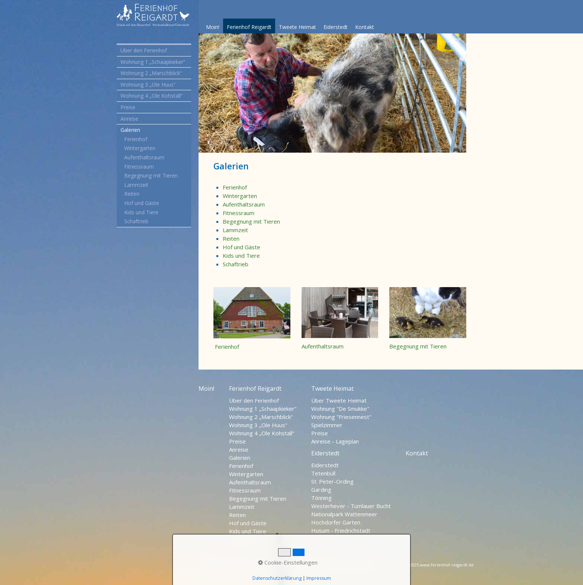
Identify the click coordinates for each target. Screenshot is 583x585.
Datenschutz (245, 565)
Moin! (212, 26)
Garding (321, 489)
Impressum (281, 565)
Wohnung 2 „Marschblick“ (151, 73)
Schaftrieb (136, 221)
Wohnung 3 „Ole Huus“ (147, 84)
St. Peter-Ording (332, 481)
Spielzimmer (326, 425)
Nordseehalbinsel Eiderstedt (337, 565)
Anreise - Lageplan (335, 441)
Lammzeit (136, 184)
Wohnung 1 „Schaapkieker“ (152, 61)
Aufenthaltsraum (144, 157)
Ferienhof (135, 139)
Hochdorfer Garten (335, 522)
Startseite (211, 565)
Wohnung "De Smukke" (340, 408)
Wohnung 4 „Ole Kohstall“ (151, 95)
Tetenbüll (323, 473)
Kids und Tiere (141, 212)
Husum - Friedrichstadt (340, 530)
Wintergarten (139, 148)
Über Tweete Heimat (339, 400)
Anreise (129, 118)
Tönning (321, 497)
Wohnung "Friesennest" (341, 416)
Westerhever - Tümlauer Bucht (351, 506)
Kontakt (364, 26)
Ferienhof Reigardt (249, 26)
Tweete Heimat (297, 26)
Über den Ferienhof (143, 50)
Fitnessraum (139, 166)
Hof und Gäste (141, 203)
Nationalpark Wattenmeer (344, 514)
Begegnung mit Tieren (151, 175)
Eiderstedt (335, 26)
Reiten (131, 193)
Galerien (130, 129)
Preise (127, 107)
